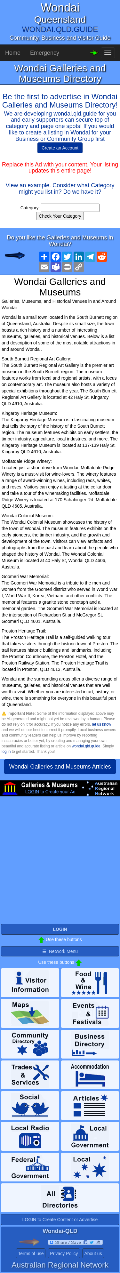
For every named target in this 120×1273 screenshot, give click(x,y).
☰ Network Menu (60, 951)
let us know (101, 724)
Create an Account (60, 147)
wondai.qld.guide (86, 746)
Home (12, 53)
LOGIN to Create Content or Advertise (60, 1219)
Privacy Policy (64, 1253)
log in (6, 751)
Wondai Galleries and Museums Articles (60, 766)
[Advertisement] (60, 863)
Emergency (44, 53)
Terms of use (31, 1253)
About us (93, 1253)
